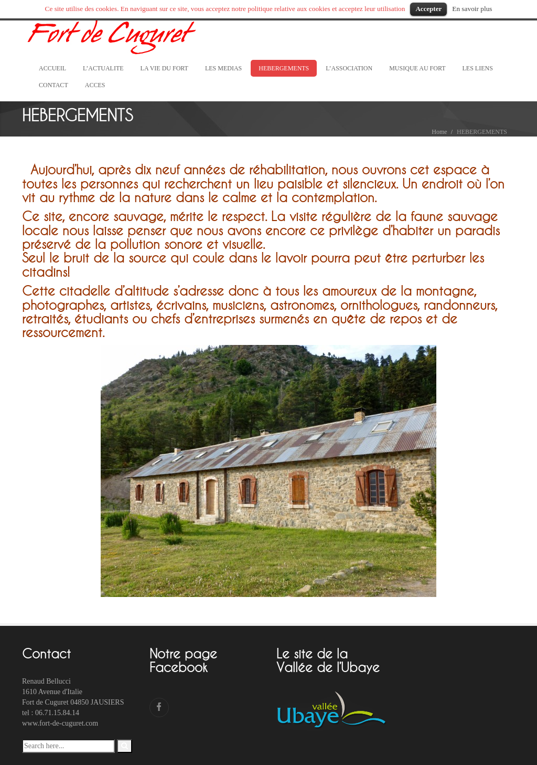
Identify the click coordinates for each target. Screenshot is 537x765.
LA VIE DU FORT (164, 68)
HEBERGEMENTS (284, 68)
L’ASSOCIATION (349, 68)
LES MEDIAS (223, 68)
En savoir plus (472, 9)
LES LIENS (478, 68)
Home (439, 131)
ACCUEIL (52, 68)
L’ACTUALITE (103, 68)
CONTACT (53, 85)
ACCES (95, 85)
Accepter (428, 9)
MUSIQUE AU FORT (417, 68)
